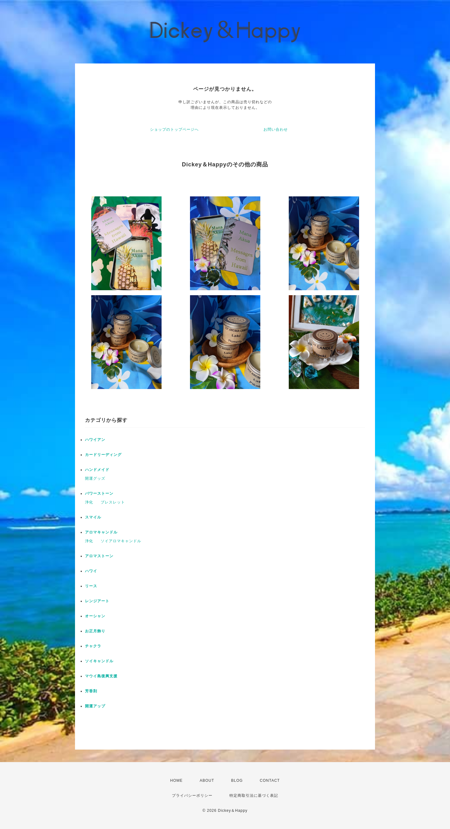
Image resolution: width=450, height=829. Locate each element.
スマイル (93, 517)
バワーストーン (99, 493)
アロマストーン (99, 556)
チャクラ (93, 646)
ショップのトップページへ (174, 129)
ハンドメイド (97, 470)
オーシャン (95, 616)
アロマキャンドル (101, 532)
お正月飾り (95, 631)
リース (91, 586)
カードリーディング (103, 454)
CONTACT (270, 780)
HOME (176, 780)
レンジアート (97, 601)
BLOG (237, 780)
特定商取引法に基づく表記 (253, 795)
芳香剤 (91, 691)
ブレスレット (113, 502)
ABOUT (207, 780)
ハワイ (91, 571)
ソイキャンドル (99, 661)
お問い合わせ (275, 129)
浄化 (89, 502)
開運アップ (95, 706)
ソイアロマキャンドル (121, 541)
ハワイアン (95, 439)
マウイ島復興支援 (101, 676)
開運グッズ (95, 478)
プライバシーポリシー (192, 795)
